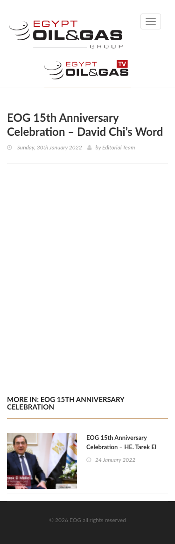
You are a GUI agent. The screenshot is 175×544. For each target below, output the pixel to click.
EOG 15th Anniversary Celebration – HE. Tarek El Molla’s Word (121, 447)
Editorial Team (118, 147)
